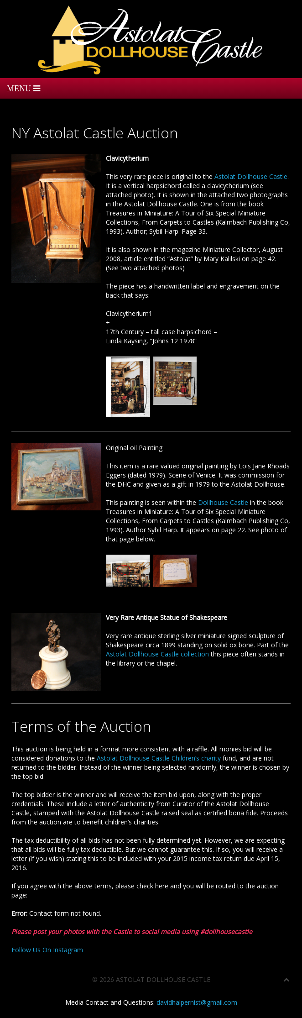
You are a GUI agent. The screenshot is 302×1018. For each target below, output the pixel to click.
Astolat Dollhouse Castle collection (157, 654)
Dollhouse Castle (223, 502)
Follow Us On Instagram (47, 949)
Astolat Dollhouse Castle (250, 176)
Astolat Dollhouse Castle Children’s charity (159, 758)
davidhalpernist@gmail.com (196, 1002)
